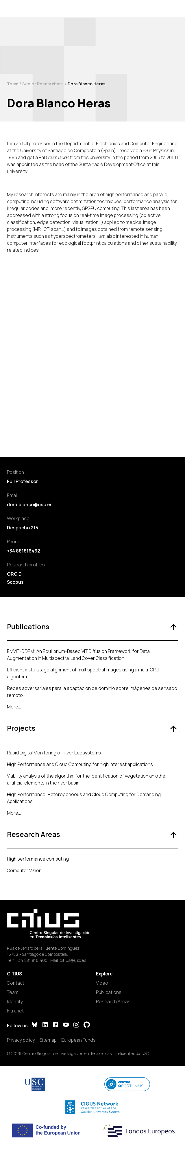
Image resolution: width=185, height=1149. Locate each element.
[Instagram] (76, 1025)
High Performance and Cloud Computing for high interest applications (80, 764)
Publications (108, 992)
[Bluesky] (34, 1025)
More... (14, 707)
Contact (15, 983)
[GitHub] (86, 1025)
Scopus (15, 582)
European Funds (78, 1040)
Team (12, 83)
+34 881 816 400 (32, 960)
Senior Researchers (43, 83)
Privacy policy (21, 1040)
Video (102, 983)
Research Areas (113, 1001)
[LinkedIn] (45, 1025)
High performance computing (38, 859)
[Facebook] (55, 1025)
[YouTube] (65, 1025)
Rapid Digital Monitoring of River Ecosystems (54, 753)
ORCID (14, 574)
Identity (15, 1001)
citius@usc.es (73, 960)
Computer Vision (24, 870)
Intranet (15, 1011)
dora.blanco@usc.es (30, 504)
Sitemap (48, 1040)
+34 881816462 (23, 551)
